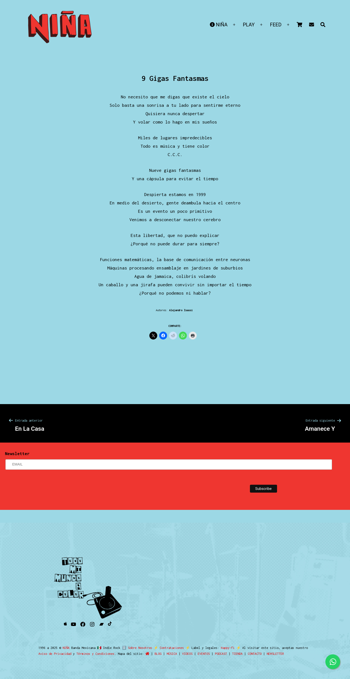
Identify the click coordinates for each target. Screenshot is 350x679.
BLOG (158, 654)
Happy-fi (226, 648)
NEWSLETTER (275, 654)
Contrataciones (170, 648)
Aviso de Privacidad (54, 654)
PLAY (249, 25)
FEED (275, 25)
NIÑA (219, 25)
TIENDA (237, 654)
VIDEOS (187, 654)
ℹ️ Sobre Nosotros (136, 648)
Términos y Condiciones (95, 654)
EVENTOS (204, 654)
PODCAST (221, 654)
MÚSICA (172, 654)
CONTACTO (255, 654)
